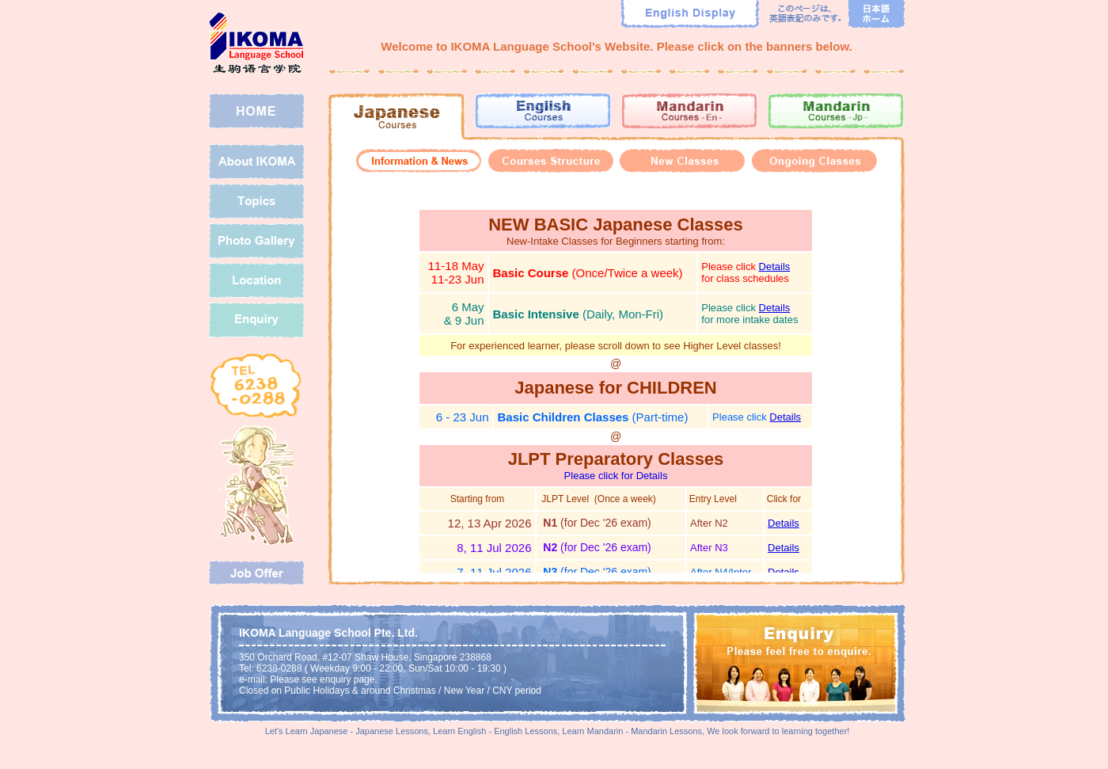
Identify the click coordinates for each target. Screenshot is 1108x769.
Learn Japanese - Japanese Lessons (357, 731)
